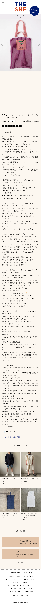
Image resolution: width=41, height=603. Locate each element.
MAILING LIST (28, 592)
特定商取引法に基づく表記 (20, 595)
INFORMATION (16, 573)
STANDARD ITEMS (14, 576)
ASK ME (30, 589)
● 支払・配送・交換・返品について (14, 437)
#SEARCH (30, 585)
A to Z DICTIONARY (20, 582)
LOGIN (38, 1)
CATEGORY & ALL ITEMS (16, 585)
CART (33, 1)
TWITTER (22, 589)
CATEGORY (20, 16)
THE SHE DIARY (29, 579)
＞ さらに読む (20, 562)
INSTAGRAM (12, 589)
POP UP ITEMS (28, 576)
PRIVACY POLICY (14, 592)
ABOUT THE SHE (29, 573)
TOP (7, 573)
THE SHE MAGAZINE (13, 579)
